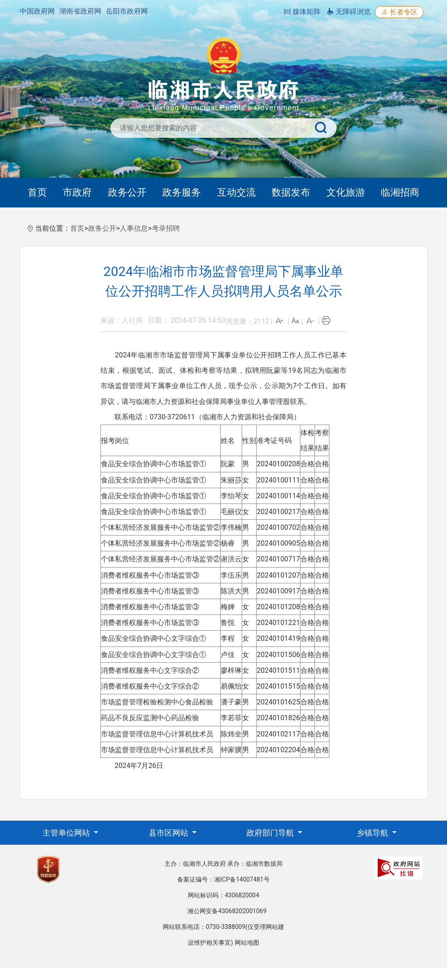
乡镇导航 (373, 832)
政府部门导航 (271, 832)
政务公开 (127, 192)
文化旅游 (345, 192)
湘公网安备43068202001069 (226, 910)
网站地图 (247, 942)
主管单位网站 (67, 832)
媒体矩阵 (302, 11)
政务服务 (181, 192)
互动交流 (236, 192)
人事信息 (134, 228)
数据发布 (291, 192)
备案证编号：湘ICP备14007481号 (223, 879)
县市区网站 (169, 832)
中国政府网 (37, 11)
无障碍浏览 (349, 11)
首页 (37, 192)
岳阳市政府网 (127, 11)
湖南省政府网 (80, 11)
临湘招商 (400, 192)
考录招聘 (166, 228)
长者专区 (399, 12)
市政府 (77, 192)
